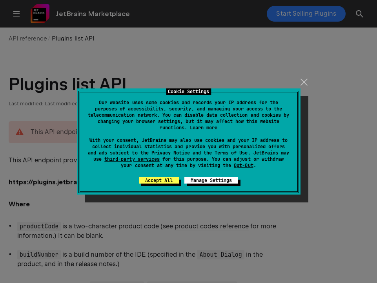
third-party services (131, 159)
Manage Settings (211, 180)
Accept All (159, 180)
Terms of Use (231, 153)
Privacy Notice (170, 153)
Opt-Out (243, 165)
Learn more (203, 128)
